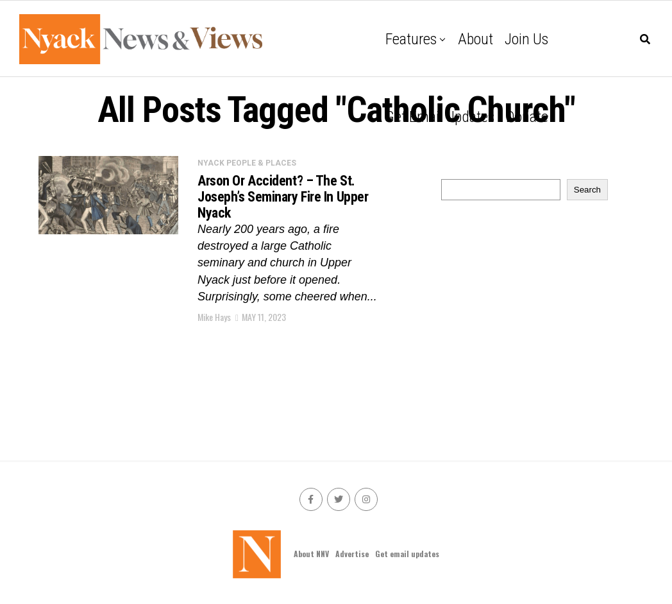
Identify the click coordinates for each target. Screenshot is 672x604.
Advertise (352, 553)
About (475, 39)
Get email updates (439, 117)
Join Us (526, 39)
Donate (527, 117)
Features (411, 39)
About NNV (311, 553)
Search (587, 189)
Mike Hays (214, 317)
